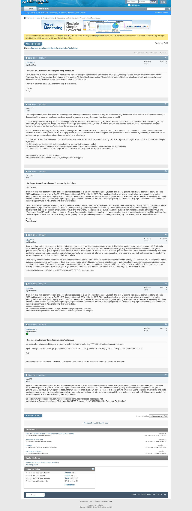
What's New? (43, 9)
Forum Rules (69, 485)
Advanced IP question (34, 439)
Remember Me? (134, 5)
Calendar (44, 13)
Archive (159, 494)
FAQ (38, 13)
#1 (166, 58)
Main (38, 18)
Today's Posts (30, 13)
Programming (48, 18)
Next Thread (103, 423)
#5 (166, 283)
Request (29, 445)
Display (162, 53)
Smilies (67, 475)
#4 (166, 235)
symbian (55, 462)
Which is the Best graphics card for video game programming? (50, 433)
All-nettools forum (148, 494)
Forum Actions (66, 13)
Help (163, 2)
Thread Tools (138, 53)
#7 (166, 375)
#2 (166, 104)
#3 (166, 171)
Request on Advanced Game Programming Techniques (54, 48)
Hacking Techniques (33, 451)
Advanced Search (161, 13)
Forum (30, 9)
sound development (43, 462)
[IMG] (66, 478)
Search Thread (151, 53)
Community (54, 13)
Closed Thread (33, 44)
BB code (67, 473)
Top (165, 416)
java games (30, 462)
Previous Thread (90, 423)
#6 (166, 324)
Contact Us (135, 494)
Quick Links (79, 13)
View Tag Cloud (32, 465)
